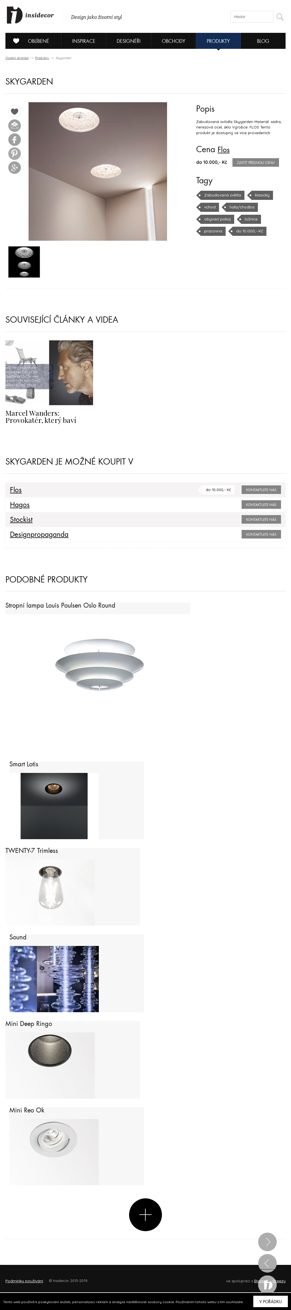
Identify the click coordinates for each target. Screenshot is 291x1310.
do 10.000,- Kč (247, 231)
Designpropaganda (37, 535)
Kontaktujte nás (261, 490)
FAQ (276, 1278)
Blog (263, 41)
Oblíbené (29, 41)
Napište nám (58, 1278)
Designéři (129, 41)
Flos (224, 149)
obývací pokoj (217, 219)
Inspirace (83, 41)
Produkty (218, 41)
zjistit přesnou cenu (255, 162)
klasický (259, 195)
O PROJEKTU (22, 1278)
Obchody (173, 41)
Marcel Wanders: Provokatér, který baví (48, 417)
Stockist (20, 520)
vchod (209, 207)
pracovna (212, 231)
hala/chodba (240, 207)
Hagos (19, 505)
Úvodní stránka (17, 58)
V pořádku (270, 1301)
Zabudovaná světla (221, 195)
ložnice (250, 219)
